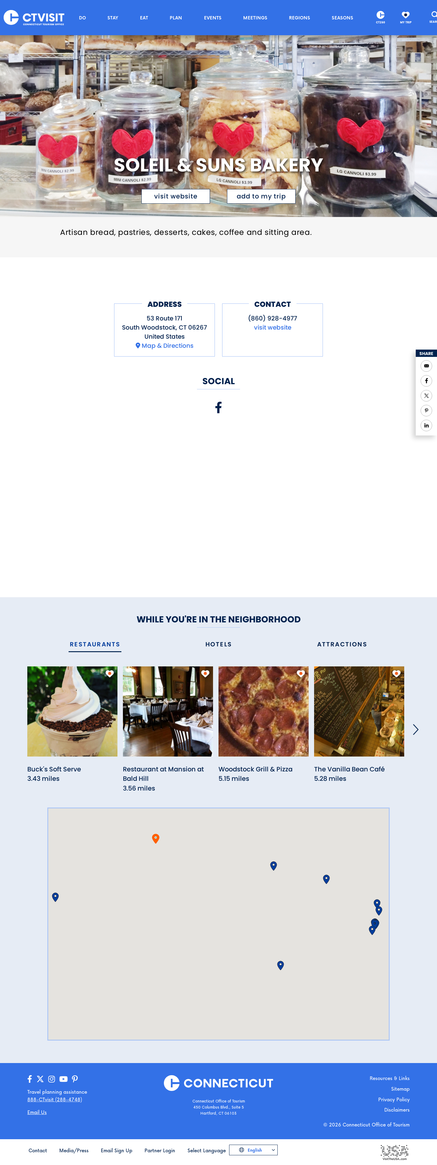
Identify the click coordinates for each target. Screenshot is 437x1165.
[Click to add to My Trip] (261, 196)
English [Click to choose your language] (254, 1150)
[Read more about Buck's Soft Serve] (72, 714)
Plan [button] (176, 17)
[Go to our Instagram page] (51, 1079)
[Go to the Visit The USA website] (394, 1152)
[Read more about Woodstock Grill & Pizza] (263, 714)
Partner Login (159, 1150)
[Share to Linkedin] (426, 425)
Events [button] (213, 17)
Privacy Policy (394, 1099)
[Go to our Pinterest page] (75, 1079)
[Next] (416, 729)
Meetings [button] (255, 17)
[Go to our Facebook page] (29, 1079)
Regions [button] (299, 17)
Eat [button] (144, 17)
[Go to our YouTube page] (63, 1079)
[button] (55, 897)
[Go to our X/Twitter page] (40, 1079)
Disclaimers (397, 1109)
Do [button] (82, 17)
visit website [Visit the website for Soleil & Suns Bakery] (176, 196)
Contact (38, 1150)
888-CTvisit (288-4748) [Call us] (54, 1099)
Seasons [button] (342, 17)
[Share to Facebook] (426, 381)
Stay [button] (112, 17)
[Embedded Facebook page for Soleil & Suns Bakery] (218, 499)
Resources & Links (390, 1078)
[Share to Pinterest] (426, 410)
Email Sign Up (116, 1150)
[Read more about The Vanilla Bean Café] (359, 714)
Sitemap (400, 1088)
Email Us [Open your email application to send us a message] (37, 1112)
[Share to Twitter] (426, 395)
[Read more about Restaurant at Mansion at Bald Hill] (168, 714)
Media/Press (74, 1150)
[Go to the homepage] (34, 17)
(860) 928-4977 (272, 318)
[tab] (95, 644)
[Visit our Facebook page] (218, 408)
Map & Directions (168, 345)
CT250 (380, 22)
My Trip (406, 22)
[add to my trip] (110, 673)
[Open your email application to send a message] (426, 366)
